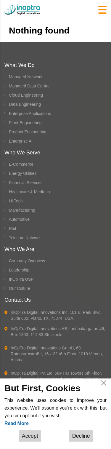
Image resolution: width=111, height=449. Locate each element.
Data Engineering (25, 104)
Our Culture (19, 288)
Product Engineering (27, 132)
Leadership (19, 270)
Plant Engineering (25, 122)
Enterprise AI (21, 141)
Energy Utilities (22, 173)
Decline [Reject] (81, 436)
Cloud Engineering (26, 95)
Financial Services (26, 182)
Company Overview (27, 260)
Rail (12, 228)
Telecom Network (25, 237)
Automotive (19, 219)
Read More (16, 423)
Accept (30, 436)
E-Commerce (21, 164)
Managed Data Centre (29, 86)
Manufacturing (22, 210)
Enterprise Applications (30, 113)
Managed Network (26, 76)
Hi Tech (15, 201)
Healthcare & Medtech (29, 191)
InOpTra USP (21, 279)
